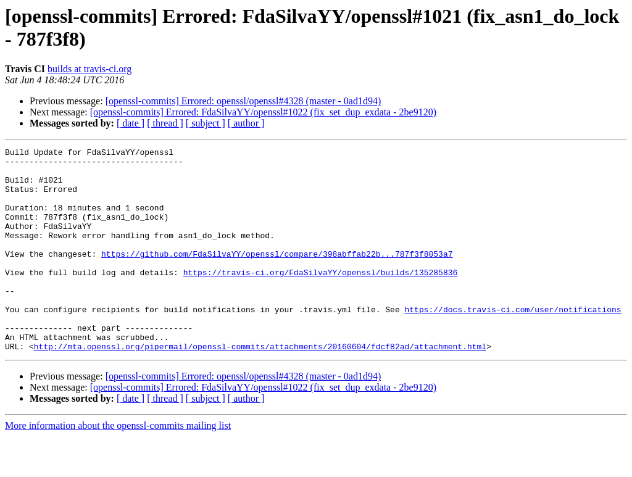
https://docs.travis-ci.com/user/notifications (512, 342)
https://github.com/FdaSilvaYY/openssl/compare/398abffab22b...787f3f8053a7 (276, 275)
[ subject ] (205, 123)
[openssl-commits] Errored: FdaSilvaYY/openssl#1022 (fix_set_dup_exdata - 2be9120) (263, 112)
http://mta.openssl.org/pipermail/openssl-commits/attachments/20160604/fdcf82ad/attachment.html (260, 386)
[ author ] (246, 123)
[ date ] (130, 123)
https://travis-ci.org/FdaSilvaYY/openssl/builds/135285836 (320, 298)
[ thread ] (165, 123)
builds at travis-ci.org (89, 69)
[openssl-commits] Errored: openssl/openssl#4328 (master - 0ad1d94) (243, 101)
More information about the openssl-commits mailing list (118, 466)
